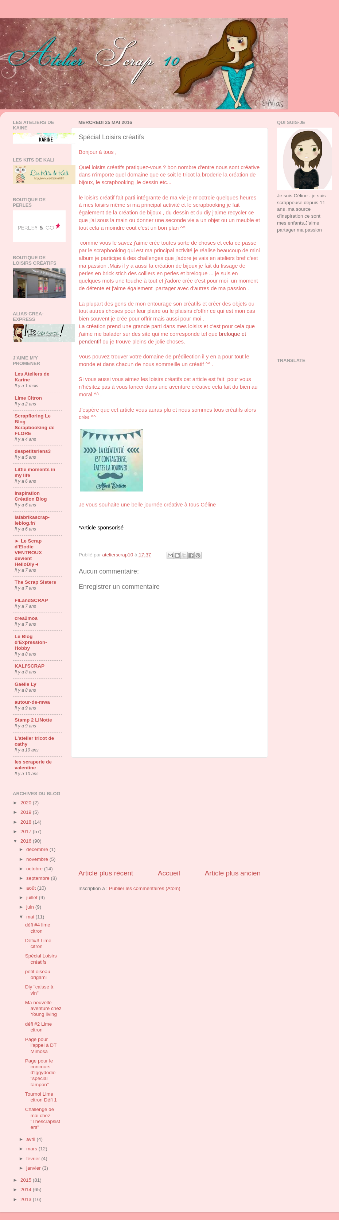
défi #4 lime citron (37, 927)
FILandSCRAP (31, 600)
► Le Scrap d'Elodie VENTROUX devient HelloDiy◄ (28, 552)
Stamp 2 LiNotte (33, 720)
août (31, 888)
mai (31, 917)
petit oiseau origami (37, 974)
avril (31, 1139)
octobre (35, 868)
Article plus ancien (233, 873)
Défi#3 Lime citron (38, 943)
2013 (26, 1199)
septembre (38, 878)
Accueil (169, 873)
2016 (26, 841)
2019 (26, 812)
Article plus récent (105, 873)
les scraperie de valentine (33, 764)
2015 (26, 1180)
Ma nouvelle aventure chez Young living (43, 1008)
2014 (26, 1189)
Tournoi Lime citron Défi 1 (41, 1097)
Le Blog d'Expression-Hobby (31, 642)
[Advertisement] (301, 267)
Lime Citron (28, 398)
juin (30, 907)
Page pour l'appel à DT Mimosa (40, 1045)
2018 (26, 822)
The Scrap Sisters (35, 582)
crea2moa (26, 618)
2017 (26, 831)
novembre (38, 859)
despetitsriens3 (33, 451)
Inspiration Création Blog (31, 496)
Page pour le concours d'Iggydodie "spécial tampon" (40, 1072)
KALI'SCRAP (29, 666)
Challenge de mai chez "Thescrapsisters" (42, 1118)
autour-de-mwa (32, 702)
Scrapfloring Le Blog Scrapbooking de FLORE (35, 424)
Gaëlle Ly (25, 684)
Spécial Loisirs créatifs (41, 958)
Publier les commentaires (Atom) (144, 888)
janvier (34, 1168)
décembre (38, 849)
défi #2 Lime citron (38, 1027)
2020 (26, 802)
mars (32, 1148)
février (33, 1158)
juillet (32, 897)
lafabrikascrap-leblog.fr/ (32, 520)
